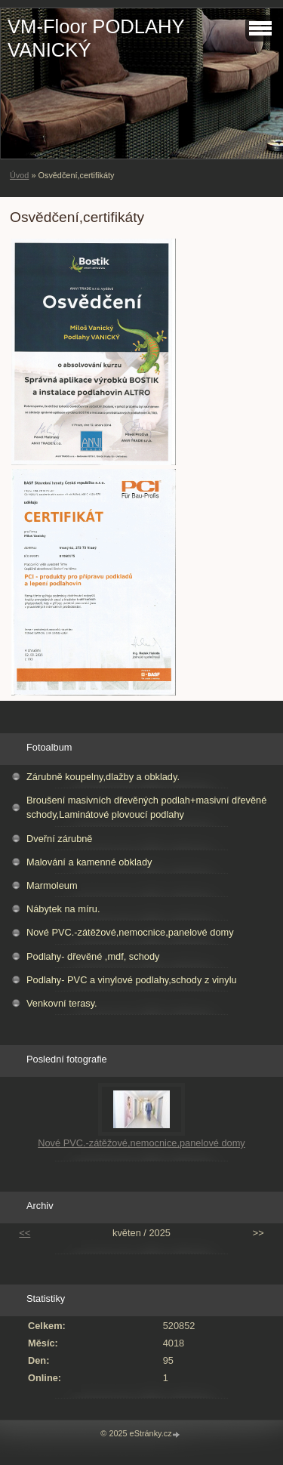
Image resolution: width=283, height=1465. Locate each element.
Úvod (19, 175)
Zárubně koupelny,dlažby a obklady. (103, 776)
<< (24, 1232)
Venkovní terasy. (61, 1003)
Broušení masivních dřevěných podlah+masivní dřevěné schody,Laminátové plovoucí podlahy (146, 807)
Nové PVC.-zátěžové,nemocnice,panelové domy (130, 932)
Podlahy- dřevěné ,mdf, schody (92, 956)
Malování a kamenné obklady (89, 862)
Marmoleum (52, 885)
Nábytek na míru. (63, 908)
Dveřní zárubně (59, 838)
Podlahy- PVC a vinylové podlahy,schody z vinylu (131, 979)
